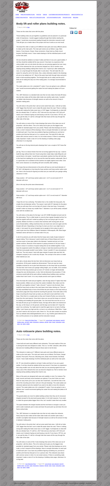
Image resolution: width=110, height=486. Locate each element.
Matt (28, 27)
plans (18, 324)
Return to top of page (20, 483)
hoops (53, 322)
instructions (59, 322)
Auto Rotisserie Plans (54, 17)
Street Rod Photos (22, 17)
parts (63, 322)
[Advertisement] (76, 63)
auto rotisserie (56, 320)
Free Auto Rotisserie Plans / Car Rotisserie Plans (22, 7)
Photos (38, 14)
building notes (20, 322)
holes (50, 322)
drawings (41, 322)
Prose (70, 483)
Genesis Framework (79, 483)
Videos (45, 14)
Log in (94, 483)
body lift (63, 320)
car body (27, 322)
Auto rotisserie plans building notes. (38, 331)
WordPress (89, 483)
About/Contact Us (76, 15)
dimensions (36, 322)
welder (28, 324)
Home (17, 14)
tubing (24, 324)
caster (31, 322)
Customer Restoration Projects (59, 14)
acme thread (49, 320)
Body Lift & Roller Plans (37, 17)
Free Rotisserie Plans (27, 15)
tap (21, 324)
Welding (75, 17)
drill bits (46, 322)
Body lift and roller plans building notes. (41, 23)
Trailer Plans (67, 17)
